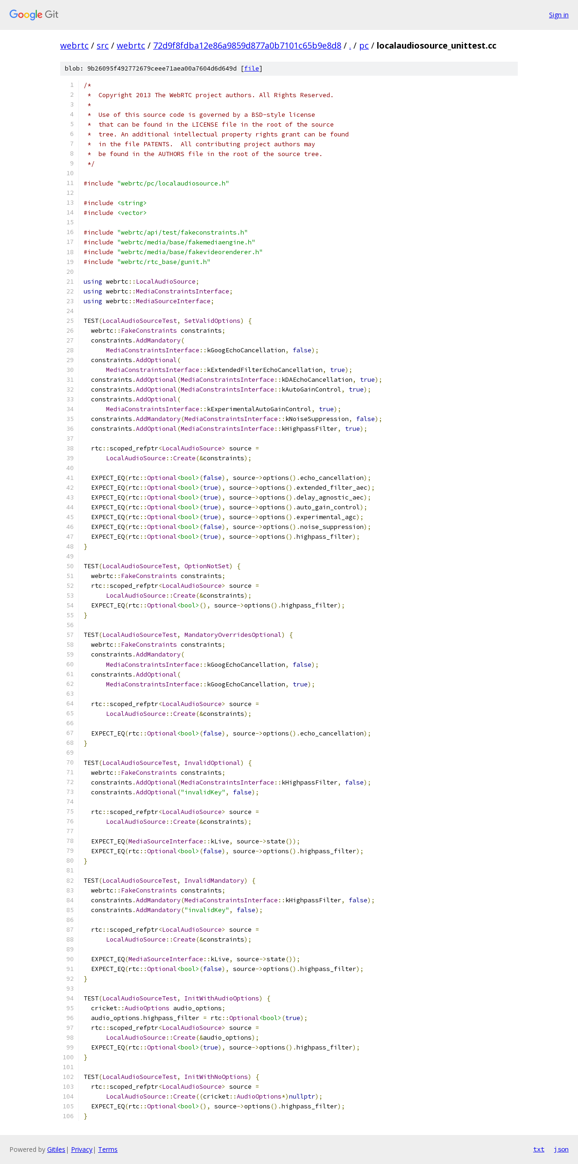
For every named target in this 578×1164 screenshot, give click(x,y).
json (561, 1149)
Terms (108, 1149)
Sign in (559, 14)
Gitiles (56, 1149)
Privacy (81, 1149)
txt (538, 1149)
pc (364, 45)
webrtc (74, 45)
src (103, 45)
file (251, 68)
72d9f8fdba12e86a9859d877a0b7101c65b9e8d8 (247, 45)
